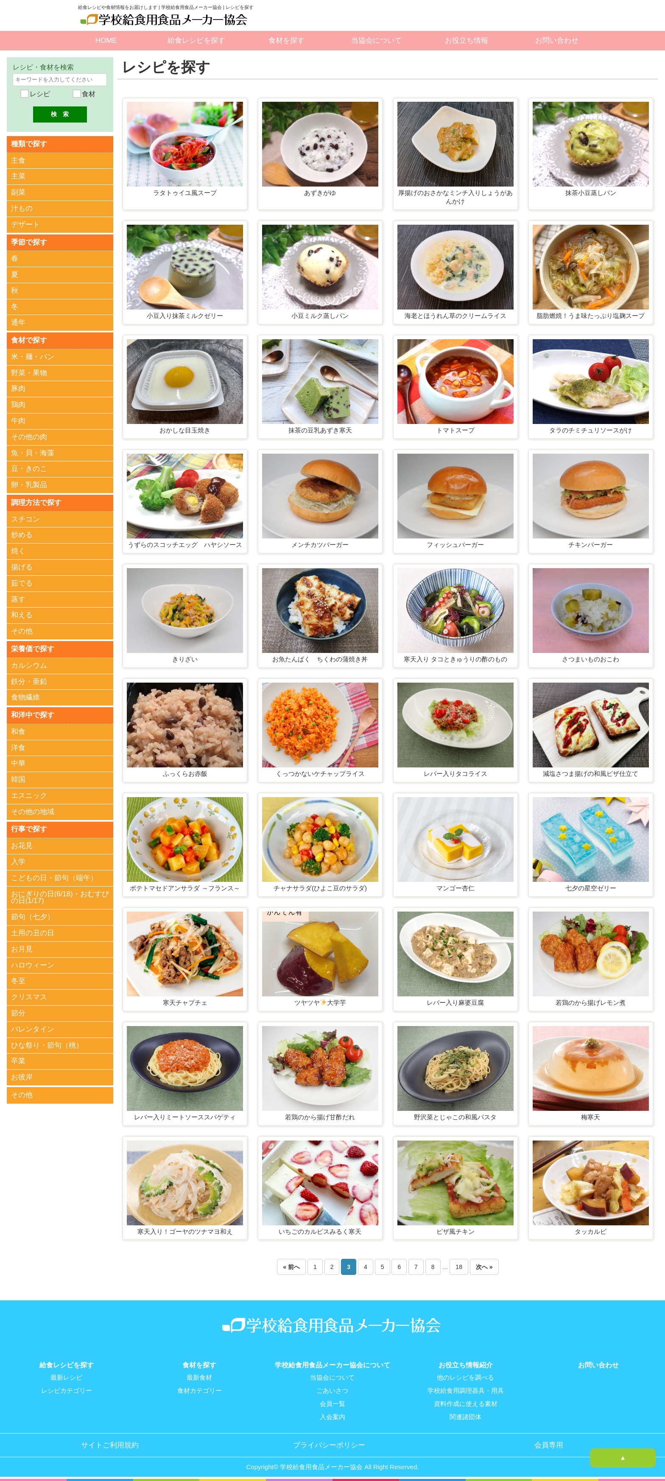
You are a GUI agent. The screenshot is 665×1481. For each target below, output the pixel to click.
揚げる (22, 566)
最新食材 (199, 1378)
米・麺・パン (32, 355)
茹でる (22, 582)
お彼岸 (22, 1075)
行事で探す (29, 827)
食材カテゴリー (199, 1390)
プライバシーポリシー (329, 1443)
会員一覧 (332, 1403)
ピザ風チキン (455, 1231)
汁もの (22, 208)
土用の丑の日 (32, 930)
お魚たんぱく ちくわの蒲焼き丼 (320, 659)
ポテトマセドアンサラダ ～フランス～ (185, 888)
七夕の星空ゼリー (590, 888)
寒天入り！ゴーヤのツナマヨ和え (185, 1231)
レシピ (39, 94)
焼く (18, 550)
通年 (18, 322)
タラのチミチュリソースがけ (590, 430)
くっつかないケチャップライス (320, 773)
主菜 (18, 176)
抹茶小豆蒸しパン (590, 192)
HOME (106, 40)
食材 (87, 94)
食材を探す (286, 40)
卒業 (18, 1058)
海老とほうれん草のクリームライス (455, 315)
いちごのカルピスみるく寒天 (320, 1231)
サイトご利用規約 (110, 1443)
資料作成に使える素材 (465, 1403)
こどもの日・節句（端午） (54, 875)
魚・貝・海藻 (32, 452)
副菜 (18, 192)
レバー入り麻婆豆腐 (455, 1002)
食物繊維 (25, 696)
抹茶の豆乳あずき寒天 (320, 430)
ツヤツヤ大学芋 (320, 1002)
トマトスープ (455, 430)
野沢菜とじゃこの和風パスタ (455, 1117)
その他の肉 (29, 436)
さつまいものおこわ (590, 659)
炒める (22, 534)
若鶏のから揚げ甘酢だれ (320, 1117)
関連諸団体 (465, 1416)
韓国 (18, 777)
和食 (18, 729)
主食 (18, 160)
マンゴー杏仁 (455, 888)
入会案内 (332, 1416)
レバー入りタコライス (455, 773)
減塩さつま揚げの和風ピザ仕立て (590, 773)
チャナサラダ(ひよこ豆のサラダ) (320, 888)
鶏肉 (18, 404)
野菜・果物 (29, 372)
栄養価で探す (32, 647)
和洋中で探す (32, 713)
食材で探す (29, 339)
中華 (18, 761)
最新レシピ (66, 1378)
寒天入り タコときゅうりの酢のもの (455, 659)
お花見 (22, 843)
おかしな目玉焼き (184, 430)
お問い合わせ (556, 40)
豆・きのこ (29, 468)
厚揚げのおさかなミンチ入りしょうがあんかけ (455, 197)
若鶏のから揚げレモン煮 (591, 1002)
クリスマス (29, 994)
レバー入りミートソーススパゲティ (185, 1117)
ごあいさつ (332, 1390)
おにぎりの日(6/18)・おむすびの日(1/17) (60, 895)
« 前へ (291, 1266)
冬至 (18, 978)
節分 (18, 1011)
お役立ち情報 (466, 40)
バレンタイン (32, 1027)
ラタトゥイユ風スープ (185, 192)
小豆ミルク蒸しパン (320, 315)
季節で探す (29, 241)
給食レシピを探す (196, 40)
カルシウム (29, 663)
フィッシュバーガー (455, 544)
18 (458, 1266)
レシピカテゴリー (66, 1390)
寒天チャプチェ (185, 1002)
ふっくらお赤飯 (185, 773)
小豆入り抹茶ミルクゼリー (185, 315)
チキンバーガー (590, 544)
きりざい (185, 659)
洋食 (18, 745)
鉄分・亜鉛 (29, 679)
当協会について (376, 40)
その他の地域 (32, 810)
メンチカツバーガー (320, 544)
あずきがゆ (320, 192)
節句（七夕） (32, 914)
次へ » (484, 1266)
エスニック (29, 793)
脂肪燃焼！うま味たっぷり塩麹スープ (590, 315)
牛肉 (18, 420)
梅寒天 (590, 1117)
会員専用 (548, 1443)
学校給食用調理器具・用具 (466, 1390)
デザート (25, 224)
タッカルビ (590, 1231)
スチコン (25, 517)
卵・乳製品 (29, 484)
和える (22, 614)
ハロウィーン (32, 963)
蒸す (18, 598)
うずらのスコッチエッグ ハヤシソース (185, 544)
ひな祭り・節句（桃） (47, 1043)
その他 (22, 630)
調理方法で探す (36, 501)
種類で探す (29, 143)
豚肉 (18, 388)
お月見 (22, 947)
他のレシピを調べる (465, 1378)
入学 (18, 859)
